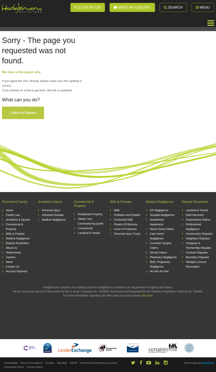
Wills (117, 210)
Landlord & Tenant (89, 233)
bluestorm (208, 362)
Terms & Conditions (31, 362)
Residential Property (90, 214)
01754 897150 (88, 7)
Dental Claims (158, 252)
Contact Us (12, 266)
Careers (11, 257)
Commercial (85, 228)
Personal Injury (51, 210)
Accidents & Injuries (18, 219)
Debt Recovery (195, 215)
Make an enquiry (132, 7)
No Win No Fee (159, 271)
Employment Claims (198, 219)
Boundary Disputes (197, 257)
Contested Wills (123, 219)
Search (173, 7)
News (9, 261)
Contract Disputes (197, 252)
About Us (11, 247)
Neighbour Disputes (198, 238)
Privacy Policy (35, 367)
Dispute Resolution (17, 243)
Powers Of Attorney (126, 224)
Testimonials (13, 252)
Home (9, 210)
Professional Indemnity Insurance (98, 362)
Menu (203, 7)
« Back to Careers (23, 112)
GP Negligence (159, 210)
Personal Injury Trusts (127, 233)
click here (147, 295)
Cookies (49, 362)
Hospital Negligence (162, 215)
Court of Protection (125, 229)
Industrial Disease (53, 215)
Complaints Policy (14, 367)
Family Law (13, 215)
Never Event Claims (162, 229)
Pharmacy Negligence (163, 257)
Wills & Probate (15, 233)
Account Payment (16, 271)
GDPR (73, 362)
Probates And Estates (127, 215)
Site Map (62, 362)
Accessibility (11, 362)
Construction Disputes (199, 233)
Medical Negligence (18, 238)
